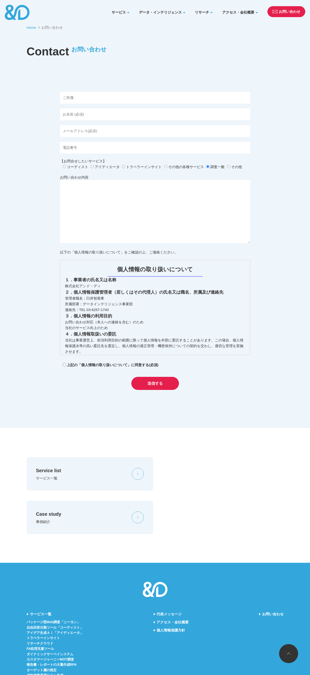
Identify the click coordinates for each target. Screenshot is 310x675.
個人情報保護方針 (171, 587)
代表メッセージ (169, 571)
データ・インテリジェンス (160, 12)
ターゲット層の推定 (42, 627)
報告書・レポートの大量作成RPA (52, 621)
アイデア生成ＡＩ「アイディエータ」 (55, 590)
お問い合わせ (273, 571)
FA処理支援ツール (40, 605)
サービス (119, 12)
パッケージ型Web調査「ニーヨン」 (53, 579)
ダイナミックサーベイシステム (50, 611)
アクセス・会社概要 (238, 12)
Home (31, 27)
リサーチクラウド (40, 600)
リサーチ (202, 12)
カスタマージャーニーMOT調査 (50, 616)
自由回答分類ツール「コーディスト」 (55, 584)
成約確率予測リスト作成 (45, 632)
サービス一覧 (40, 571)
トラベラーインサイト (43, 595)
